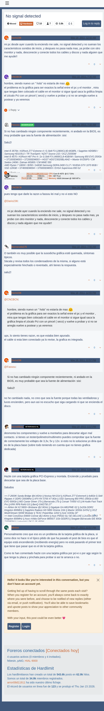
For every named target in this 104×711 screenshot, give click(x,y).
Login (26, 626)
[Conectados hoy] (62, 650)
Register (14, 626)
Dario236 (16, 38)
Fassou (15, 125)
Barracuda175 (19, 247)
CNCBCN (16, 77)
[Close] (98, 580)
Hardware (26, 23)
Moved (11, 23)
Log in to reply (91, 23)
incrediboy (17, 426)
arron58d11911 (16, 682)
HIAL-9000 (31, 660)
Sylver (14, 469)
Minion (15, 527)
